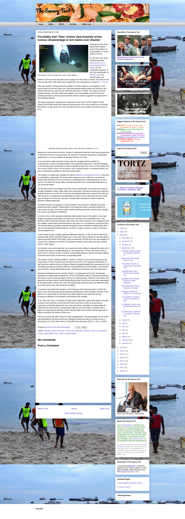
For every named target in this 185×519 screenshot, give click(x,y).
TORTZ (61, 24)
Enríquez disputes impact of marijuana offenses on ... (131, 253)
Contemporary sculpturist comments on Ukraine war (131, 314)
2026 (122, 228)
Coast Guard (70, 331)
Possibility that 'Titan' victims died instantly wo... (130, 273)
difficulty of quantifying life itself (87, 175)
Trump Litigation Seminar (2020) (129, 483)
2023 (122, 348)
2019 (122, 361)
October (125, 245)
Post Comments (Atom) (79, 423)
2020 (122, 358)
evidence (94, 331)
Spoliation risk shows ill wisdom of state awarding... (130, 281)
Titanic (61, 333)
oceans (40, 333)
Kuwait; (129, 125)
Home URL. (128, 472)
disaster (87, 331)
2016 (122, 371)
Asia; (141, 125)
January (125, 343)
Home (40, 24)
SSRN (50, 24)
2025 (122, 232)
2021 (122, 354)
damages (79, 331)
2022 (122, 351)
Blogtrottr (132, 466)
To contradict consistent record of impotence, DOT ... (130, 299)
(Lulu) (128, 131)
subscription (95, 63)
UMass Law (86, 24)
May (124, 330)
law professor (128, 425)
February (125, 340)
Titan (56, 333)
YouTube (72, 24)
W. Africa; (133, 127)
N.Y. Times (103, 82)
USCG (95, 148)
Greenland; (124, 127)
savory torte (138, 439)
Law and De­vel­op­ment (134, 129)
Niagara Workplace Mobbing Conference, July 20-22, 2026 (130, 189)
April (124, 333)
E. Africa (140, 127)
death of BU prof (138, 135)
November (126, 241)
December (126, 238)
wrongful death (70, 333)
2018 (122, 364)
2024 (122, 235)
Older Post (104, 408)
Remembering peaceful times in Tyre (130, 259)
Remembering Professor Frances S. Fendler (131, 287)
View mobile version (73, 413)
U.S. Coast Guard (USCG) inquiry (98, 65)
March (124, 337)
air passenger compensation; (131, 134)
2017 (122, 367)
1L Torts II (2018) (123, 487)
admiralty (47, 331)
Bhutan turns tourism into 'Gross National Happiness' (130, 58)
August (125, 320)
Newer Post (43, 408)
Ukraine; (135, 125)
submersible (48, 333)
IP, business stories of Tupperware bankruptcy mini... (131, 266)
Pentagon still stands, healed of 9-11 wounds (131, 292)
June (124, 327)
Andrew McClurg (57, 331)
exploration (102, 331)
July (123, 323)
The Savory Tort (53, 10)
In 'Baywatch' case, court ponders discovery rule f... (131, 306)
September (126, 248)
